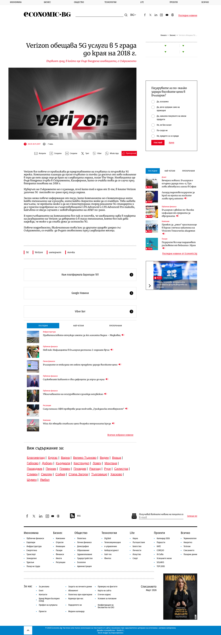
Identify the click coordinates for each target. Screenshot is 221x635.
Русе (107, 468)
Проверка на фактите (107, 586)
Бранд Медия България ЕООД (49, 599)
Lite (142, 2)
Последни (43, 325)
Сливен (32, 474)
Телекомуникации (112, 542)
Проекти (174, 2)
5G (27, 252)
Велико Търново (85, 457)
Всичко (185, 532)
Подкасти (161, 542)
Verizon (39, 252)
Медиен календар (76, 611)
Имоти (59, 558)
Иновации (60, 546)
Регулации (47, 405)
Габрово (33, 463)
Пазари (164, 239)
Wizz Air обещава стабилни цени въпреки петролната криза (79, 423)
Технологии (110, 2)
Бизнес (47, 2)
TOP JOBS (161, 566)
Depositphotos (117, 633)
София (60, 474)
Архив (171, 143)
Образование (83, 550)
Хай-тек (108, 554)
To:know (187, 546)
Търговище (99, 474)
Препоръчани (115, 325)
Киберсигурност (111, 550)
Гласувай (158, 142)
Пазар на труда (33, 566)
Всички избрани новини (120, 435)
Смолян (46, 474)
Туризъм (30, 562)
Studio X (120, 630)
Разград (95, 468)
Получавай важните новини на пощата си (161, 514)
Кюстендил (81, 463)
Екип (41, 590)
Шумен (32, 479)
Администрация (84, 566)
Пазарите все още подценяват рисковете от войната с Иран (179, 245)
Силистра (121, 468)
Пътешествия (139, 542)
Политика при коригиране (80, 594)
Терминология (190, 538)
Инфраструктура (49, 332)
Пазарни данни (190, 554)
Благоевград (36, 457)
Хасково (116, 474)
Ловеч (97, 463)
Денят (164, 177)
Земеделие (32, 558)
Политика (81, 538)
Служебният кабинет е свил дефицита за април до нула (75, 379)
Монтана (111, 463)
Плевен (65, 468)
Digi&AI (107, 538)
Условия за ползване (107, 598)
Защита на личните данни (80, 586)
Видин (104, 457)
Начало (164, 35)
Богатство (137, 546)
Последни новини (187, 15)
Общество (79, 2)
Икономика (15, 2)
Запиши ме (192, 516)
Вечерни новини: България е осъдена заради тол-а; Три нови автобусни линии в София (179, 183)
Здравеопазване (84, 554)
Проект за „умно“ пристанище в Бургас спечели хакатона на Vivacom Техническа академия (179, 229)
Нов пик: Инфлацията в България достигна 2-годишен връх (78, 349)
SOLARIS (160, 562)
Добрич (47, 463)
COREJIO (160, 550)
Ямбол (45, 479)
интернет (55, 252)
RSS (75, 516)
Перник (51, 468)
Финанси (60, 554)
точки (71, 252)
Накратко (188, 542)
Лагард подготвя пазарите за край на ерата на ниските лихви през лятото (178, 195)
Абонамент (73, 590)
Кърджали (63, 463)
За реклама (44, 586)
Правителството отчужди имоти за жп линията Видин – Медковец (83, 335)
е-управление (110, 546)
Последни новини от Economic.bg (179, 253)
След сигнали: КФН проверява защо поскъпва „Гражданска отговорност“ (85, 408)
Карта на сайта (104, 590)
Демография (83, 546)
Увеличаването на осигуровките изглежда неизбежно (75, 394)
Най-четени (78, 325)
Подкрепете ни (75, 605)
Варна (65, 457)
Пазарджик (34, 468)
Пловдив (80, 468)
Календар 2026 (163, 538)
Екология (81, 562)
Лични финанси (49, 361)
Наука (135, 538)
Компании (46, 420)
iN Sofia (160, 554)
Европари (31, 542)
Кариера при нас (75, 598)
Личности (137, 550)
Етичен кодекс (104, 594)
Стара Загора (78, 474)
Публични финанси (50, 346)
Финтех (107, 558)
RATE (159, 546)
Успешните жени (164, 558)
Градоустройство (85, 558)
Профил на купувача (48, 605)
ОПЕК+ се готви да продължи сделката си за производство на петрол (172, 284)
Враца (116, 457)
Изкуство (137, 554)
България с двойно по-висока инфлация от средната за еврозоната (178, 212)
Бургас (53, 457)
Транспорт (31, 554)
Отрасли (60, 542)
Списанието (189, 550)
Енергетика (168, 278)
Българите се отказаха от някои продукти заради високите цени (82, 364)
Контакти (43, 594)
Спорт (135, 558)
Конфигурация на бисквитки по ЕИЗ (106, 606)
